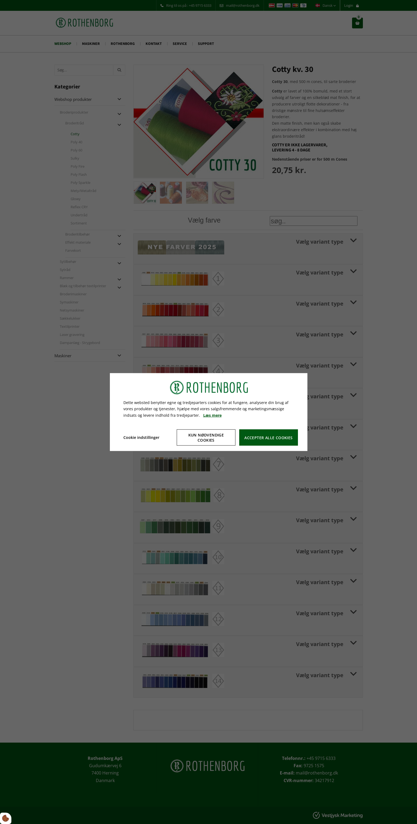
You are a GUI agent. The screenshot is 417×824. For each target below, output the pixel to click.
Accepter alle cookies (268, 437)
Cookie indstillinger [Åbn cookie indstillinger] (141, 437)
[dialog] (208, 412)
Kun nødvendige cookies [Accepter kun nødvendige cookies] (206, 437)
